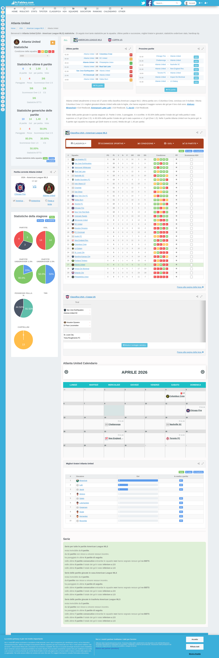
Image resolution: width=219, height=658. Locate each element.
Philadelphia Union (82, 277)
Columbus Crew (80, 245)
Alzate (81, 512)
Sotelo (81, 498)
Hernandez (83, 516)
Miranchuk (83, 481)
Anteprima (35, 201)
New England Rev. (81, 240)
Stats (34, 10)
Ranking (97, 10)
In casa (51, 158)
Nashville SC (79, 176)
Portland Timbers (81, 261)
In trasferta (50, 161)
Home (15, 10)
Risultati (24, 10)
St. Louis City (79, 253)
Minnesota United (81, 220)
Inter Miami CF (80, 184)
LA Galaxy (78, 249)
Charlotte (78, 188)
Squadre (73, 10)
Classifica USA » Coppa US (83, 297)
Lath (81, 485)
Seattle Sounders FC (82, 180)
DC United (78, 224)
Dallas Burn (79, 200)
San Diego (78, 192)
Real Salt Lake (80, 172)
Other (121, 10)
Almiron (82, 494)
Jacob (81, 489)
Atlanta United (49, 195)
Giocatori (85, 10)
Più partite (98, 86)
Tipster (43, 10)
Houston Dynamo (81, 228)
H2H (65, 10)
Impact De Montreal (82, 269)
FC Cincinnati (80, 232)
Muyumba (83, 521)
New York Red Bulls (82, 212)
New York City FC (81, 196)
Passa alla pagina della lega (190, 287)
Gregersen (83, 507)
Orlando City (79, 273)
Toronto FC (79, 204)
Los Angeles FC (80, 160)
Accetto (195, 639)
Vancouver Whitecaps (83, 168)
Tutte (45, 158)
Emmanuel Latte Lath (101, 108)
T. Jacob (130, 108)
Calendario (110, 10)
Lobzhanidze (84, 503)
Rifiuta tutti (194, 647)
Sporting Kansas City (82, 257)
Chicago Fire (20, 194)
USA (21, 28)
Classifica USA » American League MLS (88, 133)
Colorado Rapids (81, 216)
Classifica (55, 10)
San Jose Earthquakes (83, 164)
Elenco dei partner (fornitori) (107, 648)
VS (34, 186)
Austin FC (78, 236)
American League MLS (35, 28)
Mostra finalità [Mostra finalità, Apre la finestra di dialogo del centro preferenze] (195, 654)
